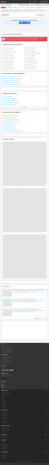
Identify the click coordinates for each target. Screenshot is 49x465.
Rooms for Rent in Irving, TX (7, 49)
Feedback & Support (7, 351)
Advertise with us (4, 447)
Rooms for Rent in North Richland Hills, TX (32, 53)
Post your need (44, 1)
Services (3, 399)
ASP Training (4, 418)
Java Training (4, 416)
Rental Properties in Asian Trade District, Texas (11, 84)
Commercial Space (40, 7)
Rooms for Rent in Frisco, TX (7, 53)
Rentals (15, 4)
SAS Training (4, 421)
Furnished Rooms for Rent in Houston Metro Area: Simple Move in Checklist (19, 299)
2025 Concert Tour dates (6, 430)
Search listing (5, 14)
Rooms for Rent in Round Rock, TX (30, 62)
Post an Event (4, 431)
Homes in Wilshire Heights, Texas (9, 123)
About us (3, 442)
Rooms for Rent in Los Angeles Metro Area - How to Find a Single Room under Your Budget (22, 289)
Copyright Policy (4, 448)
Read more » (34, 292)
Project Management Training (6, 413)
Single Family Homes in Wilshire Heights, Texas (11, 121)
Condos (16, 7)
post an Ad (33, 39)
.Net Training (4, 412)
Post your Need (6, 362)
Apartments (10, 7)
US (3, 384)
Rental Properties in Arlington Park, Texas (10, 80)
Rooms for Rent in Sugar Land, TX (30, 66)
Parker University (6, 96)
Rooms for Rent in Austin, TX (7, 64)
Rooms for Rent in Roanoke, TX (8, 57)
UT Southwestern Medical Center (10, 102)
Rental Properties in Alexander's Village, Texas (11, 76)
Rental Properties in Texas (17, 10)
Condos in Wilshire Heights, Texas (9, 117)
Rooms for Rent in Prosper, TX (29, 57)
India (3, 387)
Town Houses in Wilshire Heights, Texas (10, 119)
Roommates (8, 4)
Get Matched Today (24, 22)
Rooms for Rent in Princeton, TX (8, 55)
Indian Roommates (5, 10)
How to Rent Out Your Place (6, 392)
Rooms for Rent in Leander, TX (8, 62)
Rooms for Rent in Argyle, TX (7, 61)
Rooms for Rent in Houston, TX (8, 66)
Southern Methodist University (9, 98)
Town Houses (22, 7)
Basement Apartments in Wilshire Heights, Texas (12, 130)
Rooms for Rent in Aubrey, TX (7, 59)
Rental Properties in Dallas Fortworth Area (30, 10)
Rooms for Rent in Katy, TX (29, 64)
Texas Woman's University (8, 100)
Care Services (38, 4)
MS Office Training (5, 422)
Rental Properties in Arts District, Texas (10, 82)
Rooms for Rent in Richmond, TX (8, 68)
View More (24, 107)
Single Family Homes (31, 7)
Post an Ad (3, 405)
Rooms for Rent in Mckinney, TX (30, 59)
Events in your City (5, 429)
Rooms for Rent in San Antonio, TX (30, 68)
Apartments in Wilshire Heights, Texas (10, 115)
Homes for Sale (4, 400)
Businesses (3, 456)
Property (3, 454)
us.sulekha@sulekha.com (8, 348)
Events (2, 4)
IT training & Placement (24, 4)
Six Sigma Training (5, 417)
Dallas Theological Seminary (9, 104)
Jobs (32, 4)
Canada (4, 385)
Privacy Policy (4, 446)
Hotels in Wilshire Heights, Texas (8, 128)
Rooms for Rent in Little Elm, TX (30, 55)
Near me (3, 7)
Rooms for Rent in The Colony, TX (8, 51)
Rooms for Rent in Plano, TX (29, 49)
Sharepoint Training (5, 414)
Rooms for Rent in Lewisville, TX (30, 51)
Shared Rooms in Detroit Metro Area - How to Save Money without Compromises (20, 309)
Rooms (47, 7)
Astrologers (3, 404)
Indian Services (4, 455)
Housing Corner (6, 286)
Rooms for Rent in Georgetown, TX (30, 61)
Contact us (3, 443)
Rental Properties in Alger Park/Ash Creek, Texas (12, 78)
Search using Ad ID (41, 15)
